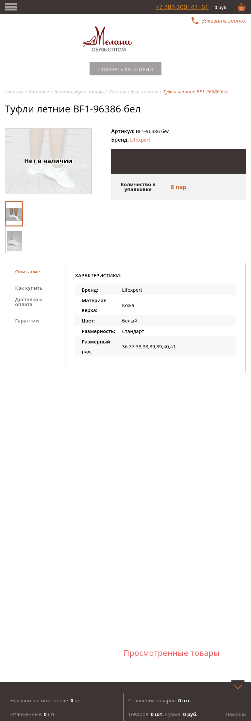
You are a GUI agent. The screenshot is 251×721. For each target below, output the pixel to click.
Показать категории (125, 69)
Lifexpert (140, 139)
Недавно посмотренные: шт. (46, 700)
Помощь (236, 714)
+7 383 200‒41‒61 (182, 7)
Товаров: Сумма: (163, 714)
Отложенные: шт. (33, 714)
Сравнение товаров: (159, 700)
